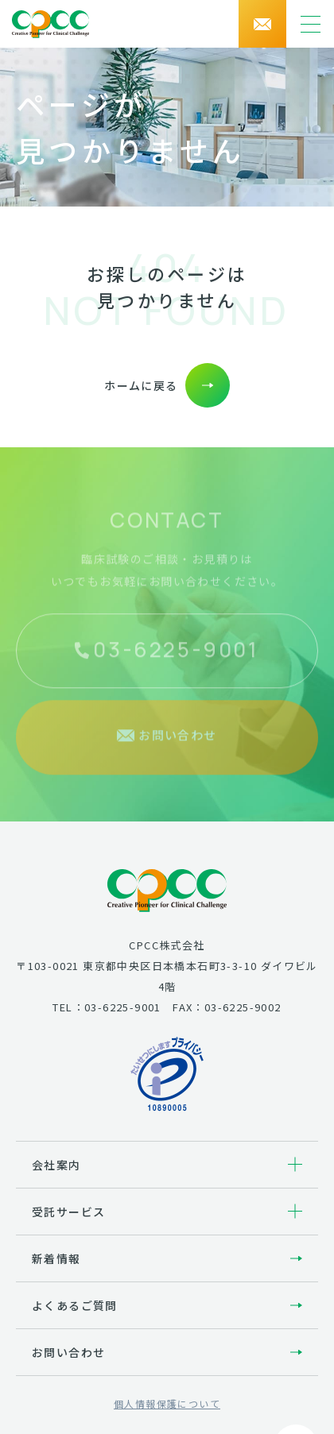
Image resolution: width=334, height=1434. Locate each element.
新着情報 (56, 1258)
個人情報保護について (167, 1403)
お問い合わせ (68, 1352)
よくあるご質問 (75, 1305)
